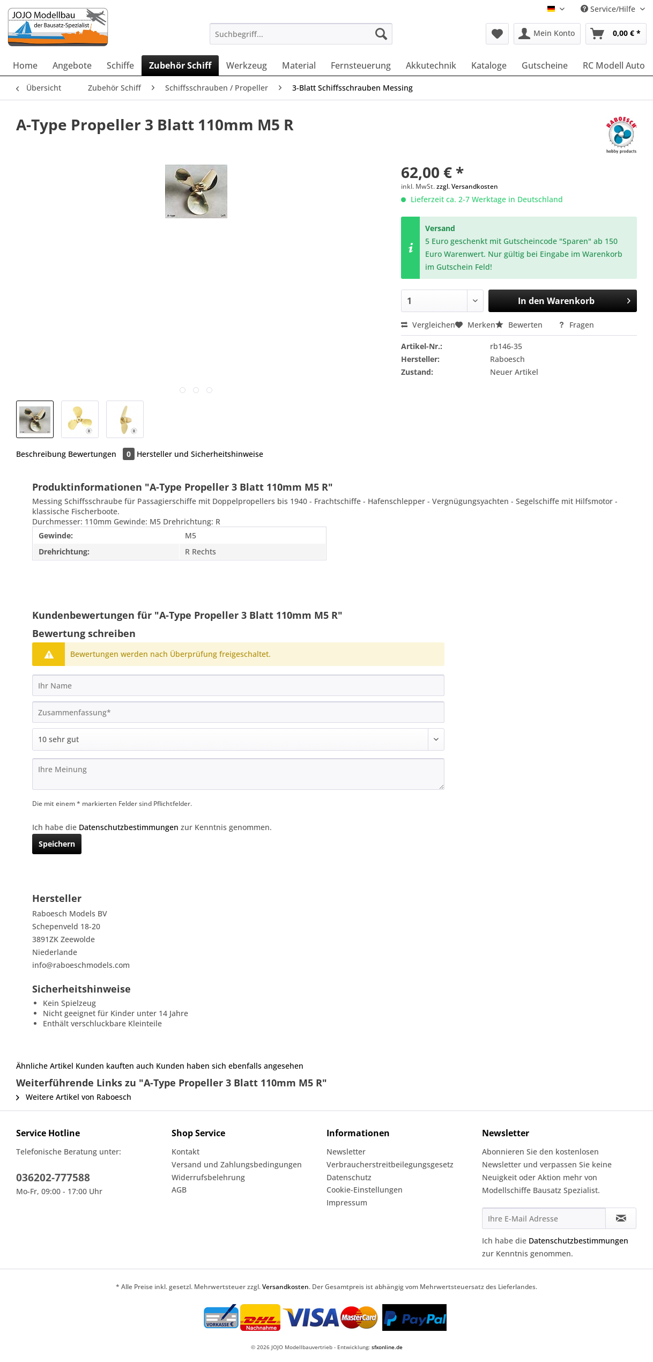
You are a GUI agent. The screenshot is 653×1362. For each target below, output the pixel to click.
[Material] (298, 65)
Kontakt (185, 1151)
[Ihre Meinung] (238, 774)
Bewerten (520, 325)
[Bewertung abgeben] (238, 739)
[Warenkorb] (616, 34)
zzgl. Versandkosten (467, 186)
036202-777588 (53, 1178)
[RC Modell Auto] (613, 65)
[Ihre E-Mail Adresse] (544, 1218)
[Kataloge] (489, 65)
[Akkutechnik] (431, 65)
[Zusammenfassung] (238, 712)
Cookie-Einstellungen (364, 1190)
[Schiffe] (120, 65)
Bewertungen (102, 454)
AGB (179, 1190)
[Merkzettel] (497, 34)
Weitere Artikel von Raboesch (73, 1097)
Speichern (57, 844)
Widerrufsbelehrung (208, 1177)
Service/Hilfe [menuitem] (609, 9)
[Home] (25, 65)
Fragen (576, 325)
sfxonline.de (387, 1347)
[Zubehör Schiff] (180, 65)
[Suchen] (381, 34)
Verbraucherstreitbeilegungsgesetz (390, 1164)
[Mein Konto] (547, 34)
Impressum (346, 1202)
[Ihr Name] (238, 685)
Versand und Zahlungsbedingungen (237, 1164)
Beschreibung (41, 454)
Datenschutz (349, 1177)
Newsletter (346, 1151)
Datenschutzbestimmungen (129, 827)
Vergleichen (428, 325)
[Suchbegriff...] (301, 34)
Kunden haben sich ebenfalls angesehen (229, 1066)
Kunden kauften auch (115, 1066)
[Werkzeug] (246, 65)
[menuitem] (301, 39)
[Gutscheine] (544, 65)
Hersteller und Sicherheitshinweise (200, 454)
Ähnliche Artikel (44, 1066)
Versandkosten (285, 1286)
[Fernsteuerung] (360, 65)
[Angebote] (72, 65)
